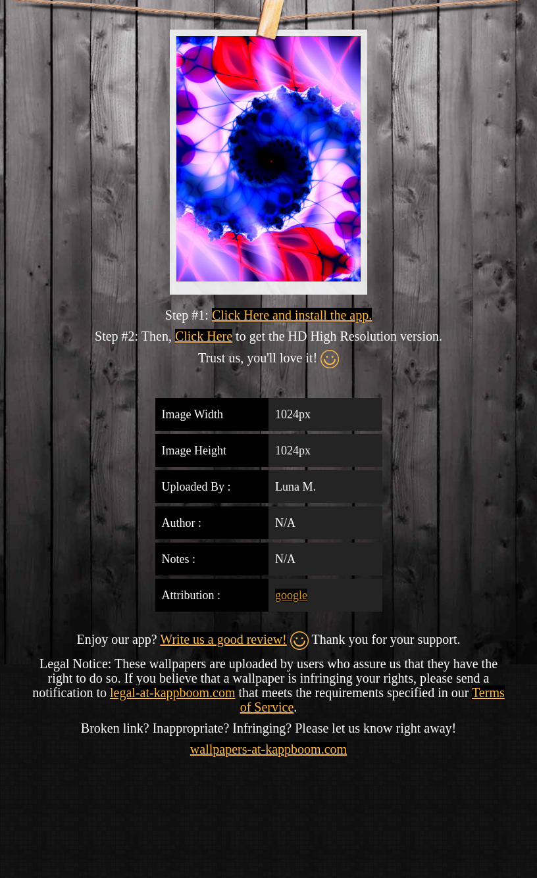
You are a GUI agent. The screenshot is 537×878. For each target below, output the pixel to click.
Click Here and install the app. (292, 315)
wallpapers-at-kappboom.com (268, 749)
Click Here (203, 336)
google (291, 595)
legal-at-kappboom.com (173, 692)
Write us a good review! (223, 639)
